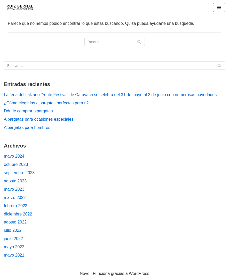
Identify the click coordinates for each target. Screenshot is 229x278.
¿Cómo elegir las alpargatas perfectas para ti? (46, 103)
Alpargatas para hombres (27, 127)
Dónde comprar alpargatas (28, 111)
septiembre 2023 (19, 173)
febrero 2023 (15, 206)
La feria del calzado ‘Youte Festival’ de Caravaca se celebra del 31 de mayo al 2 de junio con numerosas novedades (110, 94)
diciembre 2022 (18, 214)
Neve (84, 273)
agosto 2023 (15, 181)
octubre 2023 (16, 164)
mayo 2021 (14, 255)
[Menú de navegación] (219, 7)
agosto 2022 (15, 222)
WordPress (139, 273)
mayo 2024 (14, 156)
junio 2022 (13, 238)
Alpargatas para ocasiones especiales (39, 119)
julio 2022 (13, 230)
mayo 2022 (14, 247)
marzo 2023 (15, 197)
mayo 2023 (14, 189)
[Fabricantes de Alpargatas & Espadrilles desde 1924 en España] (19, 7)
